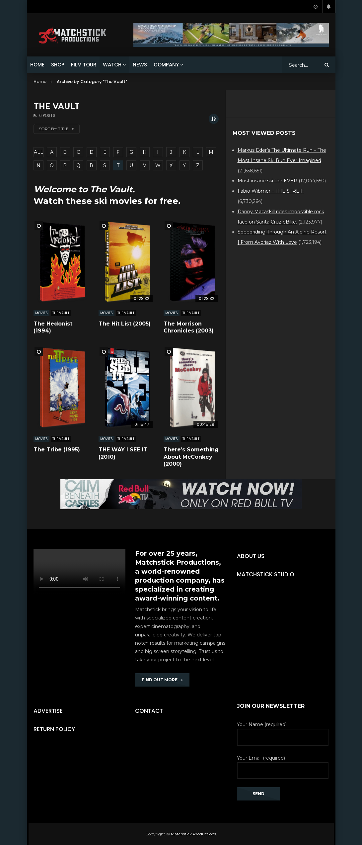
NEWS (140, 64)
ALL (38, 152)
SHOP (57, 64)
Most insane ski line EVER (267, 181)
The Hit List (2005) (125, 324)
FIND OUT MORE (162, 679)
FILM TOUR (83, 64)
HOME (37, 64)
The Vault (60, 313)
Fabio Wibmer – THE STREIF (271, 191)
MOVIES (41, 313)
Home (40, 81)
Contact (149, 711)
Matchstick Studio (265, 574)
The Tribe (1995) (57, 449)
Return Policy (54, 729)
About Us (250, 556)
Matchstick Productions (193, 833)
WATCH (112, 64)
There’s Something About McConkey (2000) (191, 456)
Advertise (48, 711)
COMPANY (166, 64)
